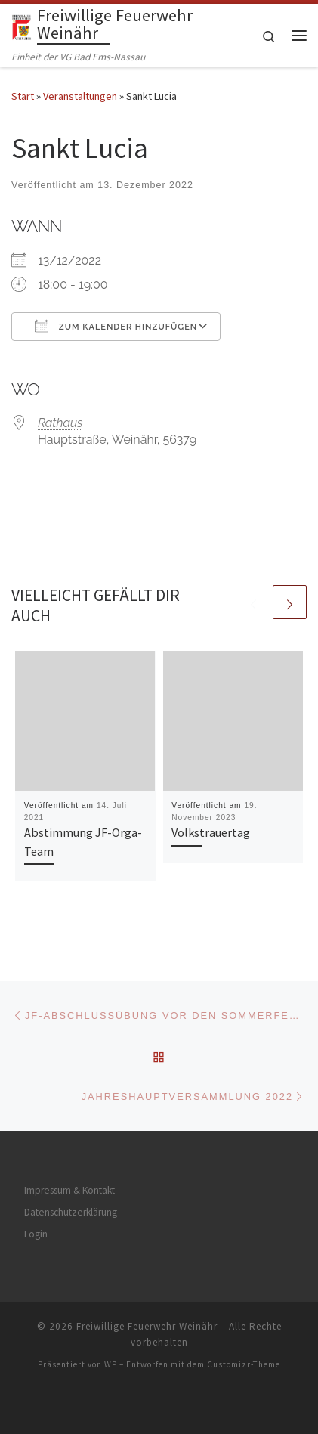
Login (36, 1234)
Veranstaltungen (80, 96)
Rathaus (60, 423)
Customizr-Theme (243, 1364)
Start (22, 96)
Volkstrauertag (210, 832)
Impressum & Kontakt (69, 1190)
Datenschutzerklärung (70, 1212)
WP (110, 1364)
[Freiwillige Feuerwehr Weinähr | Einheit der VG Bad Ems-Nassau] (21, 26)
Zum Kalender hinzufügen (116, 326)
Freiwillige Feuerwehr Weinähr (147, 1326)
